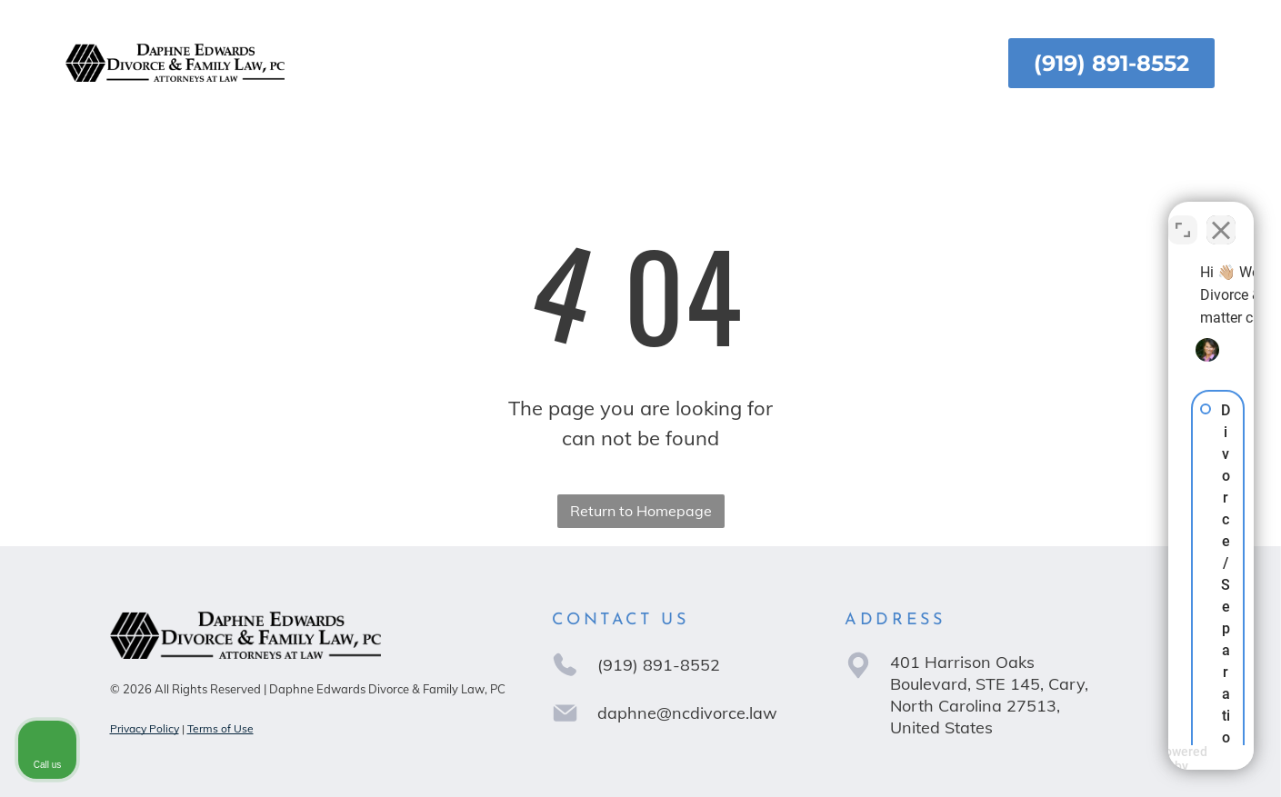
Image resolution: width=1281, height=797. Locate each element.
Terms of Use (220, 728)
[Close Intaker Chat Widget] (1221, 216)
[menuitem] (367, 63)
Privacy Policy (144, 728)
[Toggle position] (1182, 216)
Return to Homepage (641, 511)
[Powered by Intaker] (1126, 758)
